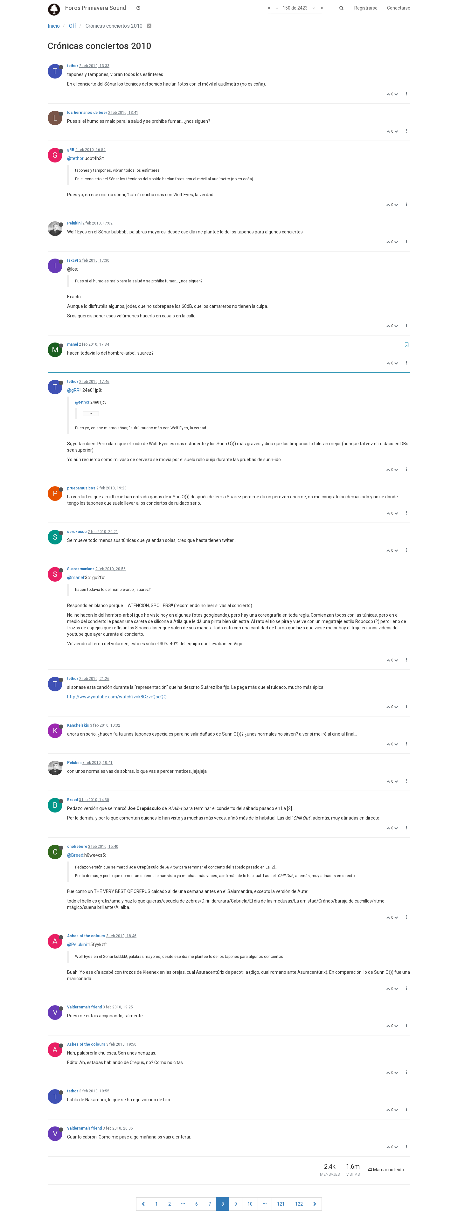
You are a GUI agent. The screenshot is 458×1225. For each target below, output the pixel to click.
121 (281, 1204)
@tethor (75, 158)
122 (299, 1204)
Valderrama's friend (84, 1007)
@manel (75, 577)
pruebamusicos (81, 488)
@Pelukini (77, 944)
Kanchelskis (78, 725)
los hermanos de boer (87, 112)
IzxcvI (72, 260)
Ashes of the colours (86, 936)
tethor (72, 66)
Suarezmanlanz (80, 569)
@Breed (75, 855)
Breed (72, 800)
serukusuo (77, 531)
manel (72, 344)
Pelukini (74, 223)
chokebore (77, 846)
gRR (70, 150)
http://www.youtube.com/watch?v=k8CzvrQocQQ (117, 696)
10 (250, 1204)
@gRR (73, 390)
